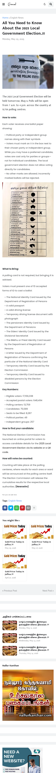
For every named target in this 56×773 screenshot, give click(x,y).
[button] (3, 4)
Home (5, 18)
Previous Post (10, 591)
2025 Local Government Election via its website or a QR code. (26, 448)
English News (17, 18)
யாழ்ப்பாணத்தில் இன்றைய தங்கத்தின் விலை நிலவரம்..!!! (34, 623)
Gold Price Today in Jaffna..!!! (14, 543)
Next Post (47, 591)
